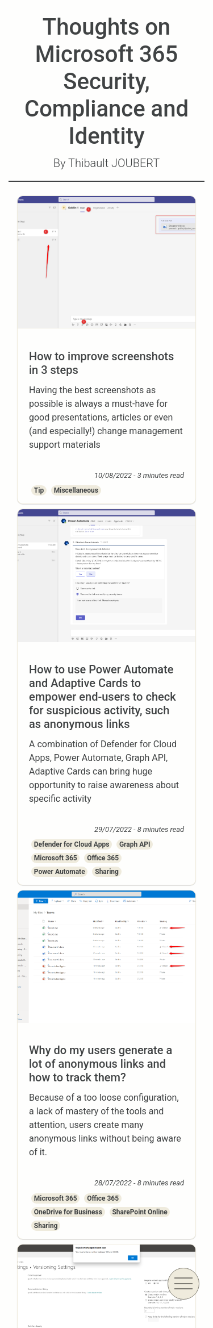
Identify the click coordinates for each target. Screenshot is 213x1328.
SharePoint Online (139, 1212)
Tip (39, 490)
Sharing (107, 872)
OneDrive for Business (68, 1212)
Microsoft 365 (55, 858)
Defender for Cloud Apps (72, 844)
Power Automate (59, 872)
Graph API (135, 844)
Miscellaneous (76, 490)
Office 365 (103, 858)
